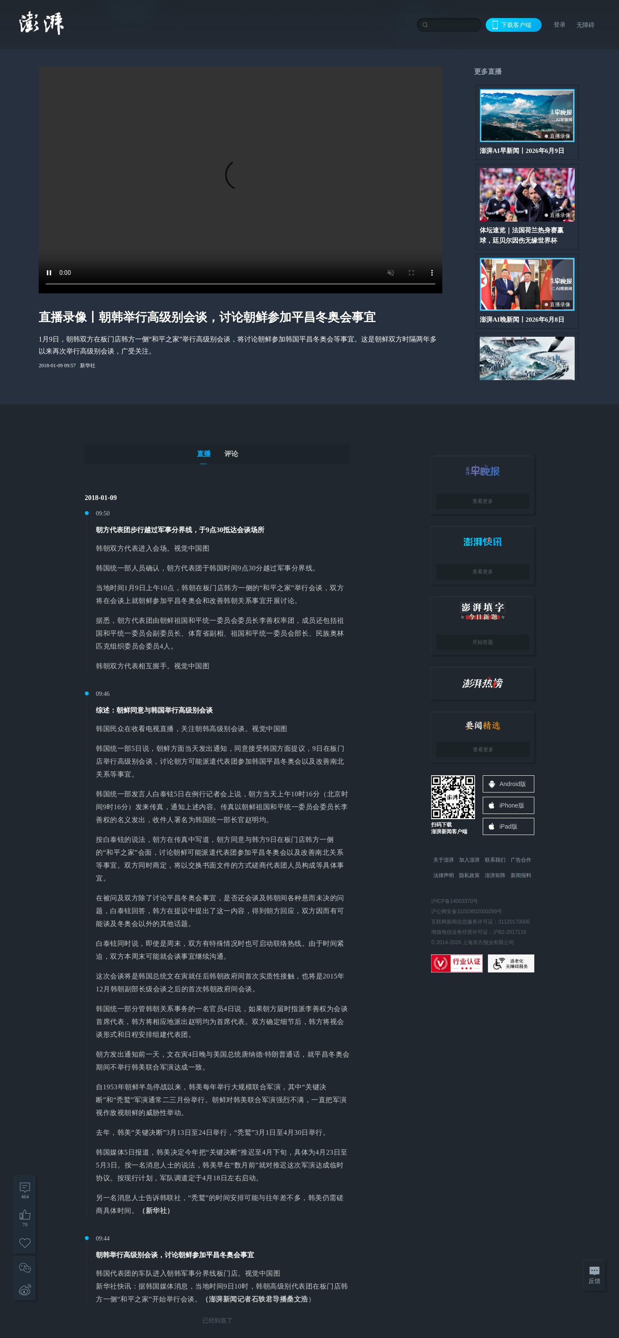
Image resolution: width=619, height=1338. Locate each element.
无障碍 (585, 24)
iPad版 (508, 826)
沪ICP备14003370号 (454, 901)
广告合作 (521, 860)
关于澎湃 (443, 860)
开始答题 (482, 642)
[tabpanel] (217, 909)
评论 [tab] (231, 453)
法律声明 (443, 875)
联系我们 (495, 860)
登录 (560, 24)
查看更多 (482, 501)
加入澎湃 (469, 860)
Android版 (512, 783)
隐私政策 (469, 875)
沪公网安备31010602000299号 (466, 911)
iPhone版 (511, 805)
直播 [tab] (204, 453)
